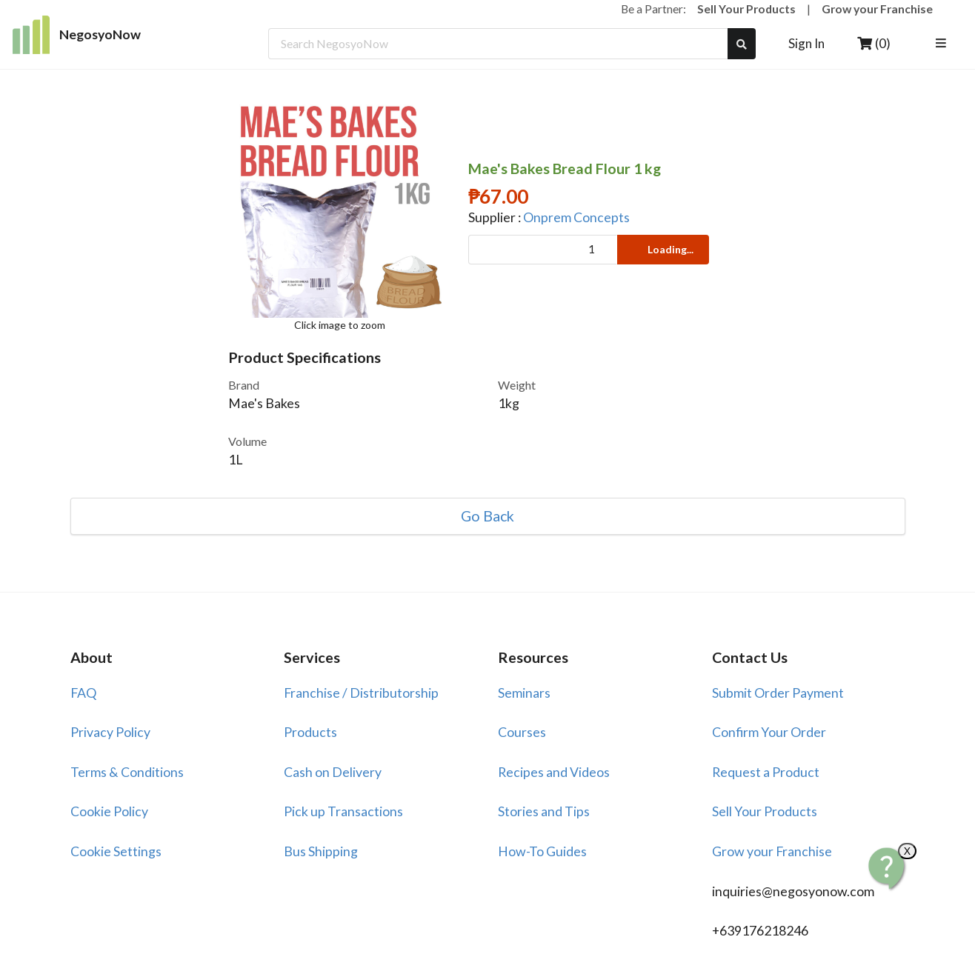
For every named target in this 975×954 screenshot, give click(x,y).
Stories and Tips (544, 811)
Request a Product (765, 772)
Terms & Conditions (127, 772)
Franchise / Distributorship (361, 693)
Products (310, 732)
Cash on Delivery (333, 772)
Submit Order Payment (778, 693)
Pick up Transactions (343, 811)
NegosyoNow (77, 35)
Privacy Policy (110, 732)
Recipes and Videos (554, 772)
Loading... (661, 249)
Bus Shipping (321, 851)
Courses (522, 732)
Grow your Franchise (877, 8)
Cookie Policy (109, 811)
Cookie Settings (116, 851)
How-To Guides (542, 851)
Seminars (524, 693)
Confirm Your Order (769, 732)
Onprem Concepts (576, 217)
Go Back (487, 516)
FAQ (83, 693)
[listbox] (942, 44)
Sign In (806, 43)
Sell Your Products (746, 8)
